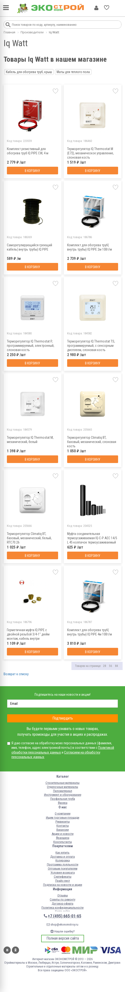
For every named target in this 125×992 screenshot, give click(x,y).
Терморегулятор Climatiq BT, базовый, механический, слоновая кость (91, 442)
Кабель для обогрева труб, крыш (29, 72)
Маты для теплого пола (73, 72)
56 (110, 666)
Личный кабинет (96, 7)
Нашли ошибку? (62, 931)
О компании (62, 813)
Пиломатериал (62, 791)
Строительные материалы (62, 783)
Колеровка (62, 860)
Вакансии (62, 829)
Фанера (62, 803)
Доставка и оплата (62, 856)
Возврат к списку (16, 674)
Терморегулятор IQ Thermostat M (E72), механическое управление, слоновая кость (90, 153)
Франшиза (62, 838)
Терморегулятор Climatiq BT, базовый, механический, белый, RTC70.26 (29, 538)
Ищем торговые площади (62, 817)
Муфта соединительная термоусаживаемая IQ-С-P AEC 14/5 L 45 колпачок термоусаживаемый (92, 538)
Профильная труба (62, 799)
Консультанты (62, 842)
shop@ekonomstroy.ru (62, 924)
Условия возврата (62, 872)
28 (104, 666)
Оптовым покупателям (62, 868)
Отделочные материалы (62, 787)
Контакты (62, 825)
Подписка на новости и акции (62, 884)
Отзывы (62, 895)
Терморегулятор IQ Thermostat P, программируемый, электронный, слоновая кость (30, 345)
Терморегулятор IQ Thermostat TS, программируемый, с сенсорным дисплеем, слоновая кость (91, 345)
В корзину (32, 171)
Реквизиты (62, 821)
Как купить (62, 852)
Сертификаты (62, 876)
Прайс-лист (62, 880)
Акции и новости (63, 834)
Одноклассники (15, 950)
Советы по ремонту (62, 899)
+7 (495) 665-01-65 (64, 915)
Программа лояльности (62, 864)
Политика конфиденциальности (62, 907)
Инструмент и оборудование (62, 794)
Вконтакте (7, 950)
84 (116, 666)
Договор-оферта (62, 903)
